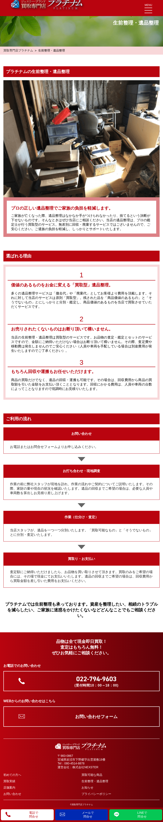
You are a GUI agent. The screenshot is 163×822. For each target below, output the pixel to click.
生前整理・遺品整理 (95, 781)
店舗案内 (9, 787)
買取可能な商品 (92, 774)
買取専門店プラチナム (18, 50)
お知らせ (87, 787)
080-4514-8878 (74, 763)
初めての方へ (12, 774)
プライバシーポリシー (96, 794)
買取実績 (9, 781)
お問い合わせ (12, 794)
